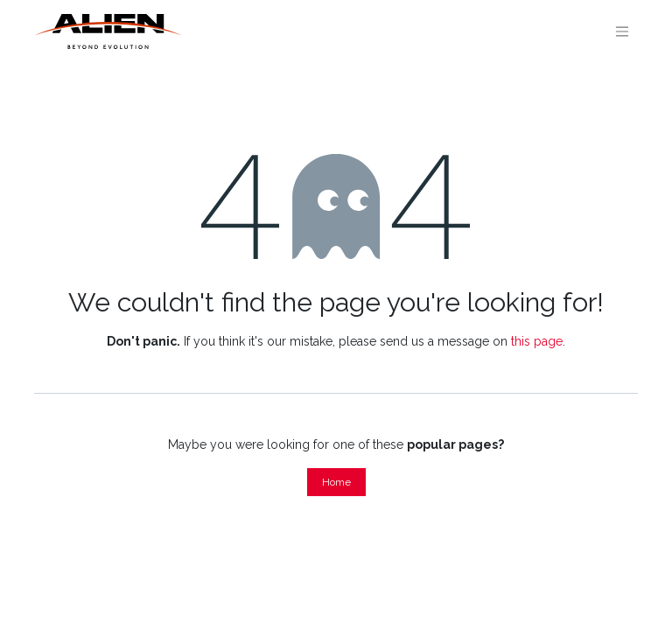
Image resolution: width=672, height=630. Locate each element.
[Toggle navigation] (622, 32)
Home (336, 482)
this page (537, 341)
